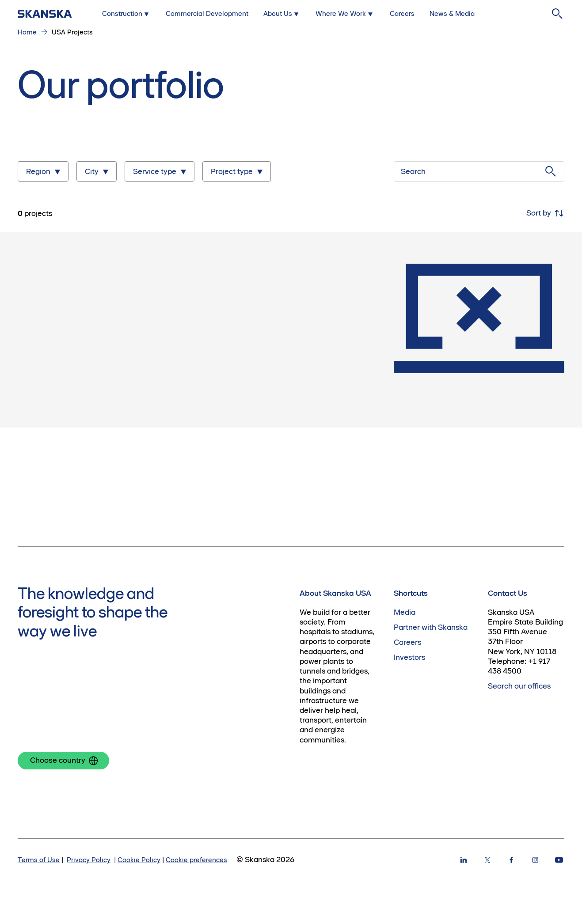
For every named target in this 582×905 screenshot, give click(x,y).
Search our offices (519, 686)
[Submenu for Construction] (126, 13)
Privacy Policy (88, 860)
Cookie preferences (196, 860)
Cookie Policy (139, 860)
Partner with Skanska (431, 627)
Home (27, 32)
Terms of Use (39, 860)
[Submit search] (551, 171)
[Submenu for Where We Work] (345, 13)
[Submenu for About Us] (282, 13)
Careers (407, 642)
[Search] (557, 14)
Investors (409, 657)
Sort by (545, 213)
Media (404, 612)
